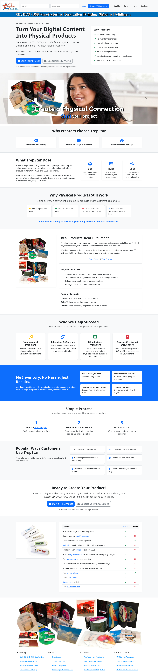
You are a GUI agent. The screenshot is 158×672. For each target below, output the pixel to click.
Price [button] (126, 6)
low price (79, 550)
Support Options (58, 661)
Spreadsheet (68, 582)
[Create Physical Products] (75, 121)
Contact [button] (144, 6)
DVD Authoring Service (93, 661)
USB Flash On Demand (125, 665)
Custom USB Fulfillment (125, 661)
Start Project (94, 259)
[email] (35, 6)
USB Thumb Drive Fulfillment (127, 670)
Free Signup (56, 657)
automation (73, 577)
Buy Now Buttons (76, 554)
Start (66, 116)
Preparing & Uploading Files (62, 670)
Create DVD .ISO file (92, 665)
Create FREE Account (98, 6)
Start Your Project (29, 60)
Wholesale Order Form (28, 661)
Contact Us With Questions (93, 503)
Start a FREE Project (61, 503)
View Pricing (107, 259)
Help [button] (135, 6)
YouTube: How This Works (94, 657)
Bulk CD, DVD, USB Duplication (32, 657)
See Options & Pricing (57, 60)
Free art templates (59, 665)
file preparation (73, 587)
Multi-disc (67, 545)
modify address (82, 536)
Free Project (40, 427)
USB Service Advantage (125, 657)
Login (84, 6)
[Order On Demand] (83, 121)
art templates (72, 573)
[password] (64, 6)
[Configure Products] (79, 121)
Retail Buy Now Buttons (29, 665)
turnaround (71, 559)
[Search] (152, 5)
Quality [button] (117, 6)
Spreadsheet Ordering (28, 670)
